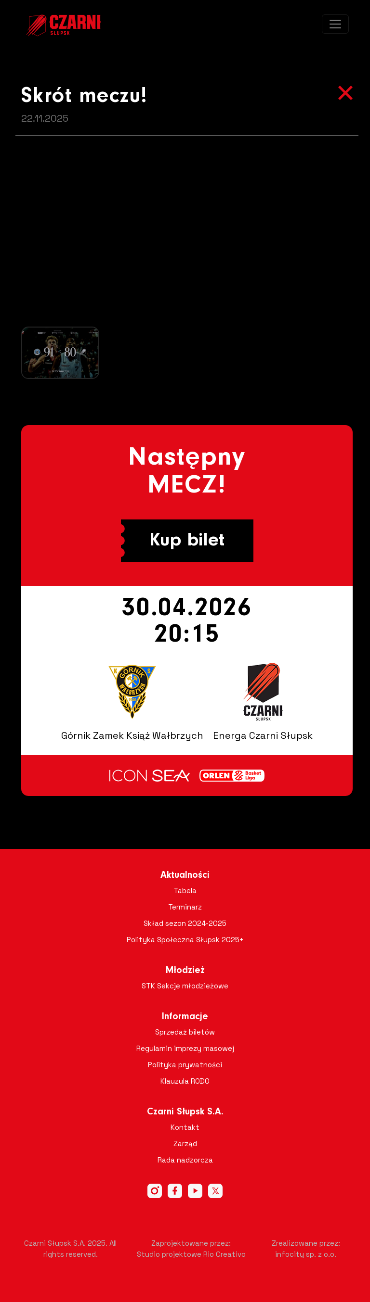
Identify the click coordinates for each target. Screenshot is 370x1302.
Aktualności (185, 875)
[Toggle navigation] (335, 24)
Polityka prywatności (185, 1064)
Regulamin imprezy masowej (185, 1048)
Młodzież (185, 970)
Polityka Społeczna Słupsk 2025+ (185, 939)
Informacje (185, 1017)
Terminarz (185, 906)
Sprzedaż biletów (185, 1032)
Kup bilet (187, 540)
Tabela (185, 890)
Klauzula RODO (185, 1081)
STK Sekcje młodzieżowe (185, 985)
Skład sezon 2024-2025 (185, 923)
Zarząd (185, 1143)
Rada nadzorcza (185, 1159)
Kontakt (185, 1127)
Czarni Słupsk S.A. (185, 1112)
